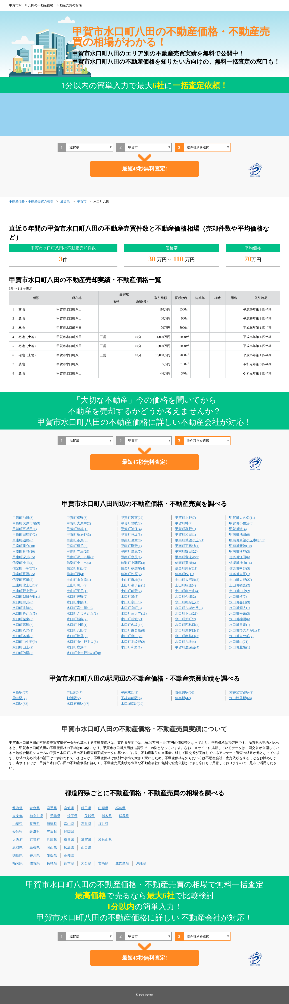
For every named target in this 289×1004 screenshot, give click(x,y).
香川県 (35, 855)
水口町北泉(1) (239, 647)
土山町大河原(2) (187, 579)
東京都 (17, 816)
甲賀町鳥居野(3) (79, 534)
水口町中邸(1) (77, 625)
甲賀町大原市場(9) (26, 523)
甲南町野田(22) (186, 551)
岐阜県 (35, 832)
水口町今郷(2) (185, 596)
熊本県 (69, 863)
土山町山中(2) (239, 591)
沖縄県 (141, 863)
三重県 (52, 832)
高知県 (69, 855)
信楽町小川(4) (22, 563)
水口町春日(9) (239, 602)
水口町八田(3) (77, 630)
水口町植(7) (238, 596)
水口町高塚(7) (22, 625)
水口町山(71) (238, 641)
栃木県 (107, 816)
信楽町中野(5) (239, 568)
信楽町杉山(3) (77, 568)
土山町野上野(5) (24, 591)
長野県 (35, 824)
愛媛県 (52, 855)
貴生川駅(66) (184, 692)
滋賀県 (86, 839)
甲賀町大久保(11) (242, 517)
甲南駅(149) (129, 692)
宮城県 (69, 808)
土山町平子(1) (77, 591)
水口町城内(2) (77, 619)
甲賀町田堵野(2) (24, 534)
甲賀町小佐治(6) (241, 523)
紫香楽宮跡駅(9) (241, 692)
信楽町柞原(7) (131, 574)
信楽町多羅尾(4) (133, 568)
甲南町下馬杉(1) (187, 546)
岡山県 (52, 847)
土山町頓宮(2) (239, 585)
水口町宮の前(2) (241, 636)
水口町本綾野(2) (133, 641)
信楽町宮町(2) (22, 579)
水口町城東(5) (22, 619)
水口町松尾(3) (77, 636)
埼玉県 (72, 816)
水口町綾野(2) (77, 596)
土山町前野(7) (131, 591)
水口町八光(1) (22, 630)
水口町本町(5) (22, 636)
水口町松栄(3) (239, 613)
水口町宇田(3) (131, 602)
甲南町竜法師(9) (187, 557)
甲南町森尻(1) (131, 557)
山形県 (103, 808)
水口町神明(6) (239, 619)
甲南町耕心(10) (23, 546)
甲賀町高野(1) (185, 529)
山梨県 (17, 824)
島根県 (35, 847)
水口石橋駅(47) (78, 703)
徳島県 (17, 855)
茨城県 (89, 816)
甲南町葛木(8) (131, 540)
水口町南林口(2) (187, 636)
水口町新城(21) (132, 619)
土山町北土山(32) (25, 585)
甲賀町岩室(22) (132, 517)
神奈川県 (36, 816)
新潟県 (52, 824)
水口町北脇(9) (22, 608)
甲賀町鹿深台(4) (187, 647)
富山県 (69, 824)
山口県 (86, 847)
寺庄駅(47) (74, 692)
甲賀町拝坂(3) (131, 534)
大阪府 (17, 839)
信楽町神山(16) (240, 563)
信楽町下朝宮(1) (24, 568)
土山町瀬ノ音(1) (133, 585)
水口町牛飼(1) (77, 602)
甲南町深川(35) (23, 557)
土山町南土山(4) (187, 591)
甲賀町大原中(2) (79, 523)
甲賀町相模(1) (77, 529)
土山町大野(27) (240, 579)
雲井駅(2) (19, 698)
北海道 (17, 808)
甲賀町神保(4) (131, 529)
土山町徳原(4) (185, 585)
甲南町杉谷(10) (23, 551)
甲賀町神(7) (184, 523)
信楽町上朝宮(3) (133, 563)
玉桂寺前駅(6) (131, 698)
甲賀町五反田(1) (24, 529)
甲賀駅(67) (20, 692)
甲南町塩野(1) (131, 546)
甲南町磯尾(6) (22, 540)
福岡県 (17, 863)
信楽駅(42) (183, 698)
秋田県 (86, 808)
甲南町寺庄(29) (78, 551)
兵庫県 (52, 839)
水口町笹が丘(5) (24, 613)
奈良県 (69, 839)
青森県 (35, 808)
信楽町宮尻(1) (239, 574)
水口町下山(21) (186, 613)
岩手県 (52, 808)
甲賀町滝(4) (238, 529)
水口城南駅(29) (132, 703)
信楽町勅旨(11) (186, 568)
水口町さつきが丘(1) (82, 613)
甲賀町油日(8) (22, 517)
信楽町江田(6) (239, 557)
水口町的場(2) (22, 653)
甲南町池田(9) (239, 534)
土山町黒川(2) (77, 585)
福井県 (103, 824)
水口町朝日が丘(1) (26, 596)
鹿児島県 (122, 863)
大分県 (86, 863)
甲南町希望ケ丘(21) (189, 540)
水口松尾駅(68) (240, 698)
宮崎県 (103, 863)
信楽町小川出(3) (79, 563)
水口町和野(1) (131, 647)
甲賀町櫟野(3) (77, 517)
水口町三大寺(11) (134, 613)
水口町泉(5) (129, 596)
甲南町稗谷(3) (239, 551)
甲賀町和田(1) (185, 534)
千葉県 (55, 816)
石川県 (86, 824)
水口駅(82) (20, 703)
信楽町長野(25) (23, 574)
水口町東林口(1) (187, 630)
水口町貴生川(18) (80, 608)
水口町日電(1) (239, 625)
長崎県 (52, 863)
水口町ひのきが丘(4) (244, 630)
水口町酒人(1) (239, 608)
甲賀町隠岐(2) (131, 523)
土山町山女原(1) (79, 579)
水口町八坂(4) (185, 641)
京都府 (35, 839)
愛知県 (17, 832)
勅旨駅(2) (74, 698)
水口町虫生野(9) (24, 641)
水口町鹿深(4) (77, 647)
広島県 (69, 847)
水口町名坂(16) (132, 625)
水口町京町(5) (131, 608)
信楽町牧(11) (184, 574)
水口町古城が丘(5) (189, 608)
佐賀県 (35, 863)
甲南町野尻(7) (131, 551)
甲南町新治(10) (240, 546)
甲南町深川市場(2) (80, 557)
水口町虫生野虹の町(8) (84, 653)
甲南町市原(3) (77, 540)
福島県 (120, 808)
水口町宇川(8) (22, 602)
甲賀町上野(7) (185, 517)
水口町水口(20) (132, 636)
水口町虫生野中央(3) (82, 641)
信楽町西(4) (75, 574)
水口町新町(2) (185, 619)
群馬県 (124, 816)
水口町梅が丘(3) (187, 602)
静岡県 (69, 832)
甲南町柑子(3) (77, 546)
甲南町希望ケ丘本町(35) (247, 540)
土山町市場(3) (131, 579)
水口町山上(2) (22, 647)
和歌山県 (105, 839)
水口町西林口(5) (187, 625)
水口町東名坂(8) (133, 630)
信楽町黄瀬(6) (185, 563)
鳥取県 (17, 847)
